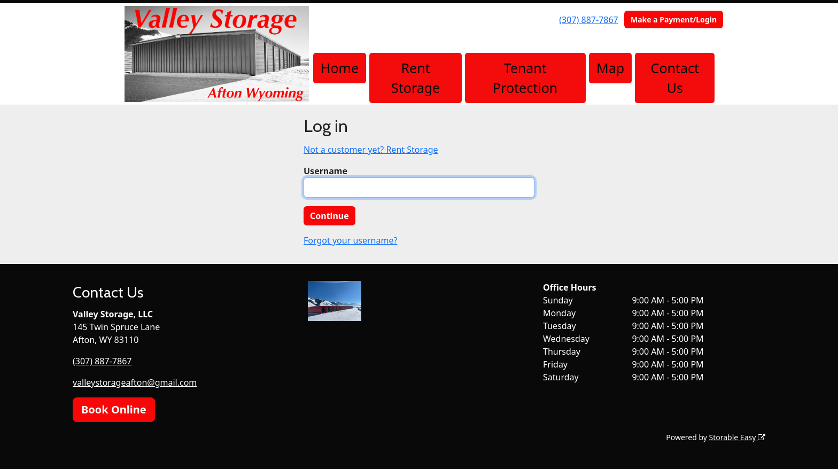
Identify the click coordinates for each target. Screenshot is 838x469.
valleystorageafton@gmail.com (135, 382)
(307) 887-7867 (588, 20)
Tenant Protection (525, 78)
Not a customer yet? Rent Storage (371, 149)
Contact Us (675, 78)
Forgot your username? (350, 240)
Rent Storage (415, 78)
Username (325, 171)
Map (610, 68)
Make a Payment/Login (674, 19)
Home (340, 68)
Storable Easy (737, 437)
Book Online (113, 409)
